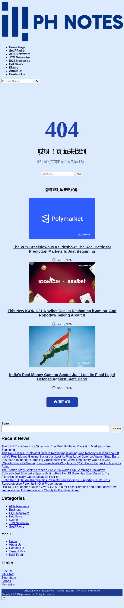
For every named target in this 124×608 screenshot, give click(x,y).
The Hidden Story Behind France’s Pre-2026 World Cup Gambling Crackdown (53, 470)
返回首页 (62, 401)
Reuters (70, 590)
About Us (15, 71)
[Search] (37, 81)
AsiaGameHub (32, 590)
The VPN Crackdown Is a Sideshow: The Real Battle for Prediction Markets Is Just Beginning (62, 249)
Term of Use (17, 551)
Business (15, 509)
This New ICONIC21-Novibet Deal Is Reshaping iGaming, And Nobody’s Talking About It (62, 313)
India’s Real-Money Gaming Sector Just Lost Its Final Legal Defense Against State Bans (62, 377)
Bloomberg (9, 577)
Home (13, 541)
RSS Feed (16, 554)
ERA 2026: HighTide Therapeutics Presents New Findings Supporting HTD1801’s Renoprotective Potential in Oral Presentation (56, 482)
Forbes (6, 581)
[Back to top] (4, 598)
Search (6, 423)
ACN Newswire (19, 54)
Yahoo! (60, 590)
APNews (81, 590)
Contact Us (17, 74)
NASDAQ (8, 574)
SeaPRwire (17, 50)
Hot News (16, 64)
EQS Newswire (19, 60)
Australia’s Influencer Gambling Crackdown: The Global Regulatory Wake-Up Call (56, 459)
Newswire (8, 584)
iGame (13, 67)
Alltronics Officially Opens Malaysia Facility (30, 476)
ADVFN (7, 571)
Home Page (17, 47)
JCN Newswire (19, 57)
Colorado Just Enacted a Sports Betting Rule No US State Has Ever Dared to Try (56, 473)
